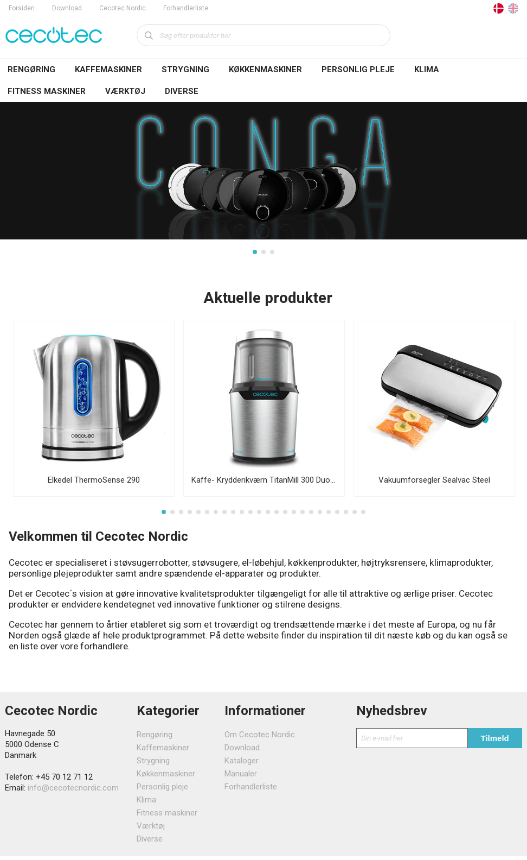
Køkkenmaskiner (265, 69)
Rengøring (31, 69)
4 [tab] (190, 515)
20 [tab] (328, 515)
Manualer (240, 777)
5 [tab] (198, 515)
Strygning (185, 69)
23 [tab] (354, 515)
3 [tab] (272, 253)
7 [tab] (216, 515)
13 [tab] (268, 515)
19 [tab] (320, 515)
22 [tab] (346, 515)
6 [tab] (207, 515)
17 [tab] (302, 515)
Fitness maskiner (47, 91)
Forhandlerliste (185, 8)
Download (67, 8)
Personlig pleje (358, 69)
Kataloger (241, 764)
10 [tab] (242, 515)
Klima (426, 69)
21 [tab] (337, 515)
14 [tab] (276, 515)
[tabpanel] (263, 181)
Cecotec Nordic (122, 8)
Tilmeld (495, 742)
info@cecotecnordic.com (73, 791)
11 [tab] (250, 515)
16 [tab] (294, 515)
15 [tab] (285, 515)
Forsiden (22, 8)
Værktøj (125, 91)
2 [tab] (263, 253)
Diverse (181, 91)
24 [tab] (363, 515)
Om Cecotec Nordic (259, 738)
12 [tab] (259, 515)
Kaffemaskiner (108, 69)
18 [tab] (311, 515)
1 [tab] (255, 253)
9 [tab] (233, 515)
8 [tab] (224, 515)
